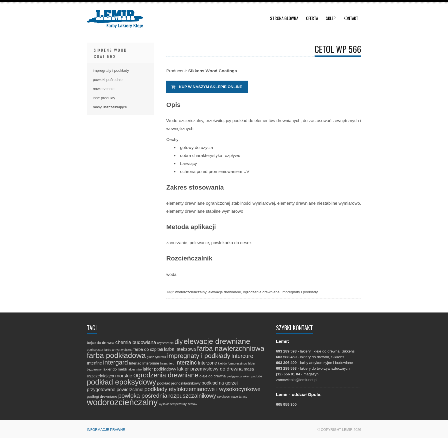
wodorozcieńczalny (190, 292)
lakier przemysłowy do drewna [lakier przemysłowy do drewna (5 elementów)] (210, 369)
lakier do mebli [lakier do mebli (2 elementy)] (115, 369)
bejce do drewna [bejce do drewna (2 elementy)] (100, 343)
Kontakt (350, 18)
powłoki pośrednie (108, 79)
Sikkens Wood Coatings (110, 53)
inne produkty (104, 98)
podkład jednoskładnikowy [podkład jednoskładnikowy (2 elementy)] (179, 383)
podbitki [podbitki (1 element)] (256, 376)
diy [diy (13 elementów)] (179, 341)
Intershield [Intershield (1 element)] (167, 363)
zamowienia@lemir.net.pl (296, 380)
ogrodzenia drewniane (261, 292)
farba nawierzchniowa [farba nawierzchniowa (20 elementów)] (230, 348)
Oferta (312, 18)
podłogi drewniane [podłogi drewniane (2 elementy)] (102, 396)
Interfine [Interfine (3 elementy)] (94, 363)
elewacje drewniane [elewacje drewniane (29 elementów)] (217, 341)
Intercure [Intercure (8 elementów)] (242, 356)
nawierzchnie (104, 89)
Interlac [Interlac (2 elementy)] (135, 363)
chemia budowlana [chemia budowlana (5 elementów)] (135, 342)
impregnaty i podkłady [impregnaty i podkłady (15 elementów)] (198, 355)
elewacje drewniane (224, 292)
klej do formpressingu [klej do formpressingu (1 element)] (232, 363)
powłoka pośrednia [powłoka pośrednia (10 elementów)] (142, 395)
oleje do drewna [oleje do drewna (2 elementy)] (212, 376)
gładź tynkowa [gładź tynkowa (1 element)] (156, 357)
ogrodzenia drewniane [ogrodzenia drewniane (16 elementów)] (166, 375)
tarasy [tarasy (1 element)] (243, 396)
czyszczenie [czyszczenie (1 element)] (165, 343)
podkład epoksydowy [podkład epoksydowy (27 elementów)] (121, 382)
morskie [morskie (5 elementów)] (123, 376)
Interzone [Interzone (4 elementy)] (207, 362)
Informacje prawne (106, 430)
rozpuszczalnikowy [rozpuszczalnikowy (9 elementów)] (192, 396)
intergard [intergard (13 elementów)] (115, 362)
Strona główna (284, 18)
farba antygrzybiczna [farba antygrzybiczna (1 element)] (118, 349)
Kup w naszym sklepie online (210, 87)
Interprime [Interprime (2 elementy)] (150, 363)
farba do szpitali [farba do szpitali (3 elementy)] (148, 349)
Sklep (331, 18)
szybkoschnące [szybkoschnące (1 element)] (227, 396)
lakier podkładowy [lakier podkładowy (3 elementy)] (159, 369)
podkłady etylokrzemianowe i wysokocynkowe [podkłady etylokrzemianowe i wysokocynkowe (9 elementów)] (202, 389)
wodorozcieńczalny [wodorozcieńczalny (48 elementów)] (122, 402)
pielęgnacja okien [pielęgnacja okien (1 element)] (238, 376)
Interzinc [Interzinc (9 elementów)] (186, 362)
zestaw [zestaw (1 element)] (192, 404)
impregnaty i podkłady (300, 292)
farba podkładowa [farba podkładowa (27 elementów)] (116, 355)
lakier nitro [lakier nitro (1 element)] (135, 369)
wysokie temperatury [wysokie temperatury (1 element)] (173, 404)
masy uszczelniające (110, 107)
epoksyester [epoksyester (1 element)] (95, 349)
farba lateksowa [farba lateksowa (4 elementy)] (180, 349)
